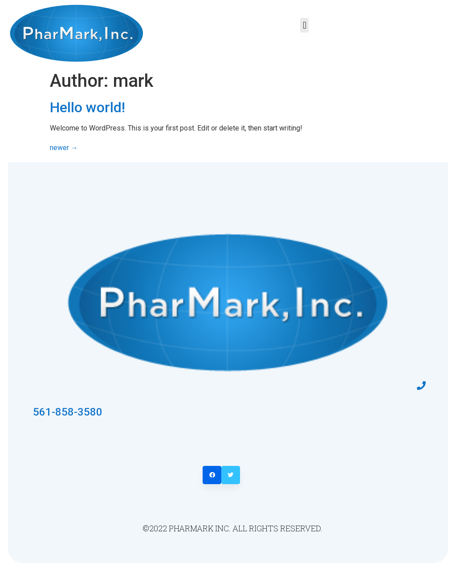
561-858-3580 (67, 412)
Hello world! (87, 107)
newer (64, 147)
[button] (304, 25)
